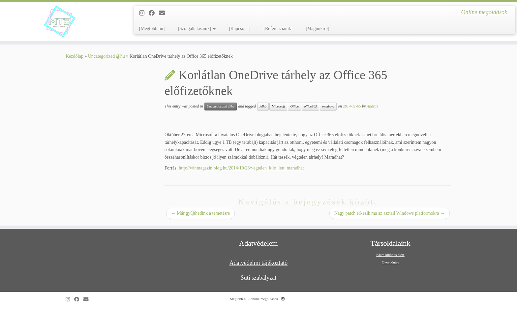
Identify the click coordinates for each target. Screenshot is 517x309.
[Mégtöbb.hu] (152, 28)
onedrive (328, 106)
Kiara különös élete (390, 255)
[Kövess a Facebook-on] (154, 13)
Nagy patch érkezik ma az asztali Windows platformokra (389, 213)
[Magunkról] (317, 28)
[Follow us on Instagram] (144, 13)
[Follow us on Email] (164, 13)
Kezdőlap (74, 56)
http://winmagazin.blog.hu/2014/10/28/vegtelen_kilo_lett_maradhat (241, 168)
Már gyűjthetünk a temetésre (200, 213)
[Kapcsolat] (239, 28)
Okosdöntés (390, 262)
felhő (262, 106)
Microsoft (278, 106)
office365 (310, 106)
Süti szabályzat (258, 277)
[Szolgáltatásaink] (197, 28)
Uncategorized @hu (106, 56)
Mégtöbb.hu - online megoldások (254, 299)
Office (294, 106)
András (372, 106)
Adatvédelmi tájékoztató (258, 263)
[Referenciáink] (277, 28)
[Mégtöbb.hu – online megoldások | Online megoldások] (59, 21)
